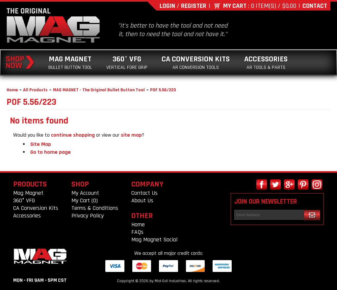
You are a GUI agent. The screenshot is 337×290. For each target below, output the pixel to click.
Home (12, 90)
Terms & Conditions (94, 208)
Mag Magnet (70, 62)
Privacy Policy (87, 215)
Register (193, 6)
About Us (142, 200)
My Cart (234, 6)
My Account (85, 193)
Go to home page (50, 152)
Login (167, 6)
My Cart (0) (84, 200)
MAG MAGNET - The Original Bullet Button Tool (99, 90)
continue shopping (73, 135)
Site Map (40, 144)
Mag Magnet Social (154, 239)
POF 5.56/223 (163, 90)
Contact (314, 6)
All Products (35, 90)
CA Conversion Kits (196, 62)
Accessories (266, 62)
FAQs (137, 232)
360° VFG (126, 62)
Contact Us (144, 193)
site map (131, 135)
